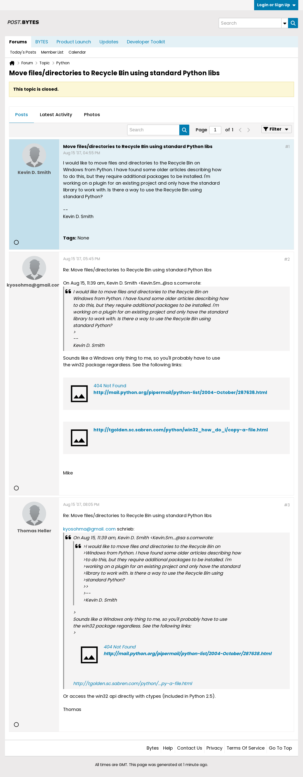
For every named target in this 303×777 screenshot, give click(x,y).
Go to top (280, 748)
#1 (287, 146)
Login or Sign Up (276, 4)
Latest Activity (56, 114)
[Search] (253, 23)
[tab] (21, 115)
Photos (92, 114)
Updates (109, 42)
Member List (52, 52)
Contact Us (189, 748)
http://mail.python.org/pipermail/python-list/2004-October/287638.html (180, 392)
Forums (18, 42)
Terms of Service (246, 748)
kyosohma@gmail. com (89, 529)
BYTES (41, 42)
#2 (287, 259)
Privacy (214, 748)
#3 (287, 505)
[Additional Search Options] (284, 23)
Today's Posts (23, 52)
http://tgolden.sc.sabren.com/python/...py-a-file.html (132, 683)
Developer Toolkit (146, 42)
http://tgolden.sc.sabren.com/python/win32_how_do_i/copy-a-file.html (181, 430)
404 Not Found (110, 386)
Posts (21, 114)
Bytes (153, 748)
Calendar (77, 52)
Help (168, 748)
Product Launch (74, 42)
